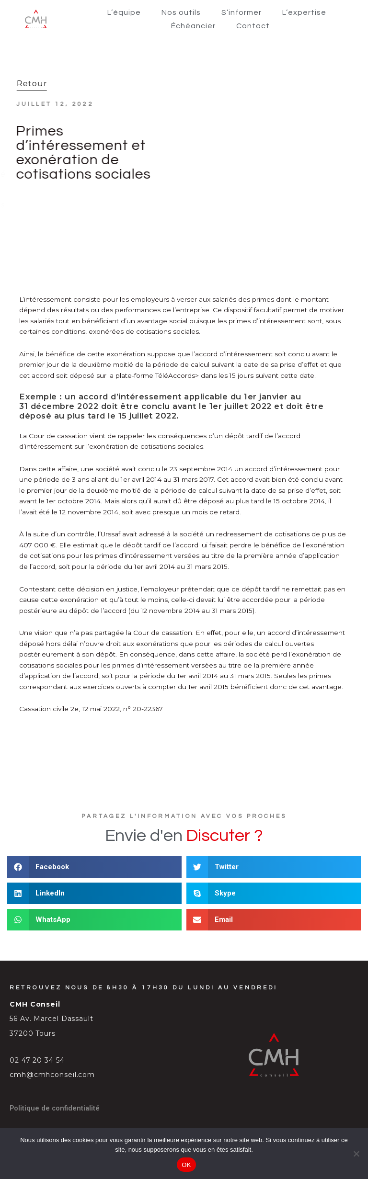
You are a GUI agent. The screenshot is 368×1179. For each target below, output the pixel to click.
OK (186, 1164)
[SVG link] (36, 19)
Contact (253, 26)
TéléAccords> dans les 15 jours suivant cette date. (235, 375)
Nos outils (181, 12)
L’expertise (304, 12)
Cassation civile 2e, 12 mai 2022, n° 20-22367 (91, 709)
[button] (94, 867)
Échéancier (193, 26)
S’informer (241, 12)
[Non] (356, 1153)
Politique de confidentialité (55, 1108)
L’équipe (124, 12)
